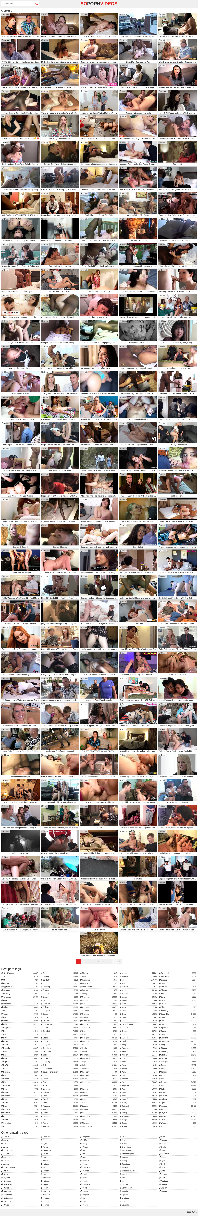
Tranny (123, 1161)
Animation (20, 1003)
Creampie (59, 1020)
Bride (20, 1099)
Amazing (20, 993)
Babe (20, 1024)
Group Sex (99, 1027)
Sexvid (123, 1144)
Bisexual (20, 1072)
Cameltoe (20, 1123)
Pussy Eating (138, 1099)
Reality (138, 1102)
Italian (99, 1078)
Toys (178, 1092)
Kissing (99, 1089)
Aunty (20, 1020)
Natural (138, 997)
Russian (138, 1123)
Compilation (59, 1010)
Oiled (138, 1017)
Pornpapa (85, 1184)
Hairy (99, 1034)
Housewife (99, 1058)
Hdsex (44, 1161)
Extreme (59, 1092)
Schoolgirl (178, 973)
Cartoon (59, 973)
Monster (138, 993)
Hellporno (46, 1171)
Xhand (162, 1157)
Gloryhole (99, 1020)
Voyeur (178, 1112)
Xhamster (164, 1154)
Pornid (84, 1174)
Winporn (163, 1140)
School (138, 1126)
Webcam (178, 1116)
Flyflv (44, 1144)
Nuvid (83, 1150)
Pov (138, 1082)
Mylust (84, 1147)
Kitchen (99, 1092)
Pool (138, 1075)
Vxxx (162, 1137)
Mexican (138, 976)
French (99, 983)
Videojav (124, 1191)
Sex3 (123, 1137)
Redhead (138, 1106)
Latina (99, 1102)
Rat (82, 1198)
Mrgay (83, 1144)
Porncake (85, 1161)
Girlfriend (99, 1010)
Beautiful (20, 1048)
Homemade (99, 1054)
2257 (189, 1212)
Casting (59, 976)
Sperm (178, 1031)
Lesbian (99, 1106)
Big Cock (20, 1061)
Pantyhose (138, 1048)
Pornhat (84, 1171)
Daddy (59, 1041)
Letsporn (45, 1198)
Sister (178, 997)
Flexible (99, 973)
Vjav (122, 1201)
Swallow (178, 1058)
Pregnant (138, 1085)
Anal (20, 1000)
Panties (138, 1041)
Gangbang (99, 997)
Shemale (178, 990)
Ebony (59, 1078)
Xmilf (162, 1164)
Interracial (99, 1075)
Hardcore (99, 1041)
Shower (178, 993)
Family (59, 1102)
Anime (20, 1007)
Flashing (59, 1126)
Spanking (178, 1027)
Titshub (124, 1157)
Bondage (20, 1085)
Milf (138, 980)
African (20, 983)
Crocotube (6, 1195)
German (99, 1007)
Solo (178, 1020)
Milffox (84, 1140)
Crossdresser (59, 1024)
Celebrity (59, 980)
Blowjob (20, 1082)
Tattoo (178, 1068)
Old (138, 1020)
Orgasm (138, 1031)
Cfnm (59, 983)
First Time (59, 1119)
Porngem (85, 1167)
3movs (5, 1137)
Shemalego (125, 1147)
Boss (20, 1089)
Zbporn (163, 1188)
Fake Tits (59, 1099)
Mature (138, 973)
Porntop (84, 1188)
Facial (59, 1095)
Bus (20, 1116)
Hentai (99, 1051)
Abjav (4, 1140)
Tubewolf (124, 1174)
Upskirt (178, 1102)
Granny (99, 1024)
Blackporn (6, 1181)
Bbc (20, 1034)
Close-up (59, 1003)
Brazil (20, 1092)
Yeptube (163, 1181)
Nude (138, 1003)
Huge (99, 1061)
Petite (138, 1061)
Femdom (59, 1106)
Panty (138, 1044)
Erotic (59, 1085)
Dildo (59, 1054)
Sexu (123, 1140)
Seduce (178, 980)
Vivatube (124, 1198)
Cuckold (59, 1027)
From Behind (99, 986)
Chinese (59, 990)
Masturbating (99, 1126)
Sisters (178, 1000)
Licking (99, 1109)
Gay (99, 1003)
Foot (99, 976)
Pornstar (138, 1078)
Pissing (138, 1068)
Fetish (59, 1109)
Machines (99, 1116)
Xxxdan (163, 1174)
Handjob (99, 1037)
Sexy (178, 983)
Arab (20, 1010)
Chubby (59, 993)
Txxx (123, 1178)
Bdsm (20, 1041)
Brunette (20, 1109)
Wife (178, 1119)
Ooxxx (84, 1157)
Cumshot (59, 1031)
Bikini (20, 1068)
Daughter (59, 1044)
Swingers (178, 1061)
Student (178, 1054)
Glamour (99, 1014)
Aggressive (20, 986)
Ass (20, 1017)
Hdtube (45, 1164)
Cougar (59, 1014)
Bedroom (20, 1051)
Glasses (99, 1017)
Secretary (178, 976)
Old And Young (138, 1024)
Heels (99, 1048)
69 (20, 980)
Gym (99, 1031)
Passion (138, 1054)
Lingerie (99, 1112)
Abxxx (4, 1147)
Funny (99, 993)
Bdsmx (5, 1171)
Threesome (178, 1082)
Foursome (99, 980)
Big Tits (20, 1065)
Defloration (59, 1051)
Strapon (178, 1048)
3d (20, 976)
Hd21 (44, 1157)
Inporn (44, 1188)
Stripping (178, 1051)
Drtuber (5, 1205)
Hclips (44, 1154)
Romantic (138, 1116)
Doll (59, 1065)
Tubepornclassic (127, 1171)
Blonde (20, 1078)
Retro (138, 1109)
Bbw (20, 1037)
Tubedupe (125, 1164)
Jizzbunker (46, 1191)
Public (138, 1089)
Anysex (5, 1164)
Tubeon (124, 1167)
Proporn (84, 1195)
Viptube (124, 1195)
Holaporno (46, 1178)
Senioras (84, 1201)
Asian (20, 1014)
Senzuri (84, 1205)
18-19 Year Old (20, 973)
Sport (178, 1034)
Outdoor (138, 1037)
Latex (99, 1099)
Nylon (138, 1010)
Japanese (99, 1082)
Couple (59, 1017)
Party (138, 1051)
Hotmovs (45, 1181)
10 (119, 962)
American (20, 997)
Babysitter (20, 1027)
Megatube (85, 1137)
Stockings (178, 1041)
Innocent (99, 1068)
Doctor (59, 1058)
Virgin (178, 1109)
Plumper (138, 1072)
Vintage (178, 1106)
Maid (99, 1119)
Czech (59, 1037)
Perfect (138, 1058)
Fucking (99, 990)
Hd (99, 1044)
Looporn (45, 1201)
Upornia (124, 1184)
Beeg (4, 1174)
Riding (138, 1112)
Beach (20, 1044)
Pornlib (84, 1181)
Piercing (138, 1065)
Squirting (178, 1037)
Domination (59, 1068)
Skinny (178, 1003)
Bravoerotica (7, 1184)
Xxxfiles (163, 1178)
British (20, 1102)
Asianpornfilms (8, 1167)
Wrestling (178, 1123)
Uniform (178, 1099)
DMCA (194, 1212)
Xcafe (162, 1147)
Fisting (59, 1123)
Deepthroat (59, 1048)
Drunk (59, 1075)
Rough (138, 1119)
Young (178, 1126)
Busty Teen (20, 1119)
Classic (59, 997)
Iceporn (45, 1184)
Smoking (178, 1017)
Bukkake (20, 1112)
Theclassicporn (127, 1154)
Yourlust (163, 1184)
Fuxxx (44, 1147)
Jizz (99, 1085)
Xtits (162, 1171)
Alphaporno (7, 1150)
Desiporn (6, 1201)
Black (20, 1075)
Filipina (59, 1112)
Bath (20, 1031)
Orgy (138, 1034)
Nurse (138, 1007)
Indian (99, 1065)
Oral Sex (138, 1027)
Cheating (59, 986)
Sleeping (178, 1010)
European (59, 1089)
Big (20, 1054)
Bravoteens (7, 1188)
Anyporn (5, 1161)
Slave (178, 1007)
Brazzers (20, 1095)
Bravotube (6, 1191)
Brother (20, 1106)
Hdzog (44, 1167)
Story (178, 1044)
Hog (43, 1174)
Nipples (138, 1000)
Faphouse (46, 1140)
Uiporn (123, 1181)
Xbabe (162, 1144)
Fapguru (45, 1137)
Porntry (84, 1191)
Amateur (20, 990)
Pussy (138, 1095)
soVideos (99, 3)
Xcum (162, 1150)
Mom (138, 990)
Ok (82, 1154)
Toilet (178, 1089)
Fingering (59, 1116)
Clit (59, 1000)
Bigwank (5, 1178)
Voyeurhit (124, 1205)
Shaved (178, 986)
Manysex (45, 1205)
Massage (99, 1123)
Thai (178, 1078)
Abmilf (4, 1144)
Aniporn (5, 1157)
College (59, 1007)
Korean (99, 1095)
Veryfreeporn (126, 1188)
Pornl (83, 1178)
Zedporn (163, 1191)
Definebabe (7, 1198)
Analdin (5, 1154)
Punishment (138, 1092)
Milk (138, 983)
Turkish (178, 1095)
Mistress (138, 986)
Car (20, 1126)
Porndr (84, 1164)
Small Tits (178, 1014)
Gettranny (46, 1150)
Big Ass (20, 1058)
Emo (59, 1082)
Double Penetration (59, 1072)
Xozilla (163, 1167)
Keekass (45, 1195)
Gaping (99, 1000)
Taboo (178, 1065)
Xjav (162, 1161)
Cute (59, 1034)
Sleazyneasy (126, 1150)
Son (178, 1024)
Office (138, 1014)
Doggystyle (59, 1061)
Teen (178, 1075)
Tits (178, 1085)
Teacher (178, 1072)
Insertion (99, 1072)
